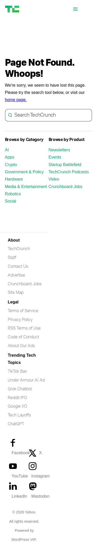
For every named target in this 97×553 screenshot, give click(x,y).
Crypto (11, 170)
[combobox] (52, 120)
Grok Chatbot (20, 394)
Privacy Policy (20, 325)
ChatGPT (16, 429)
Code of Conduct (23, 342)
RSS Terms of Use (24, 333)
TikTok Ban (17, 377)
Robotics (13, 199)
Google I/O (17, 411)
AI (7, 155)
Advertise (16, 280)
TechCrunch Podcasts (69, 177)
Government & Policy (24, 177)
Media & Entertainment (26, 192)
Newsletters (59, 155)
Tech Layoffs (19, 420)
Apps (9, 162)
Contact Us (18, 272)
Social (10, 206)
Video (54, 184)
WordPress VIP (23, 545)
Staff (12, 263)
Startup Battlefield (65, 170)
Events (55, 162)
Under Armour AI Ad (26, 385)
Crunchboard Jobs (66, 192)
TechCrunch (19, 254)
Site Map (16, 298)
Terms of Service (23, 316)
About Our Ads (21, 351)
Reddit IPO (17, 403)
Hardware (14, 184)
